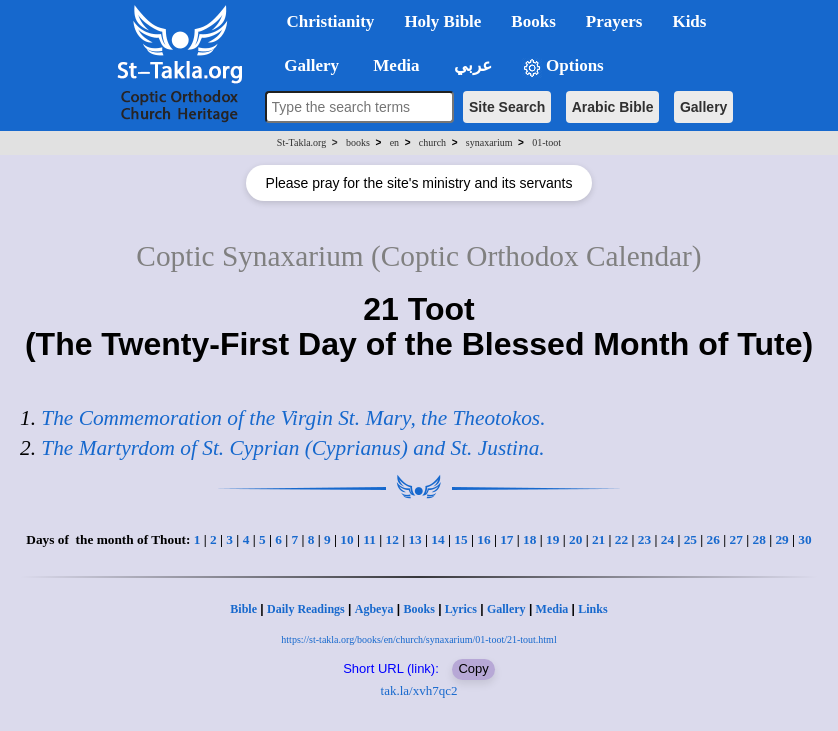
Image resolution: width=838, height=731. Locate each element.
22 (621, 539)
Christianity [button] (331, 21)
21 (598, 539)
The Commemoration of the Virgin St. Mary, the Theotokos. (293, 418)
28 (758, 539)
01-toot (546, 142)
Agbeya (374, 609)
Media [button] (394, 65)
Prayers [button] (614, 21)
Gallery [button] (306, 65)
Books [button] (533, 21)
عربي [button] (471, 65)
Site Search (507, 107)
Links (592, 609)
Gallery (703, 107)
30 (804, 539)
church (432, 142)
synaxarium (489, 142)
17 (506, 539)
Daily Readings (306, 609)
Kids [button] (689, 21)
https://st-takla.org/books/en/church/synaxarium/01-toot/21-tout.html (418, 639)
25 (690, 539)
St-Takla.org (301, 142)
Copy (473, 668)
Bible (243, 609)
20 (575, 539)
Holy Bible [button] (442, 21)
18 (529, 539)
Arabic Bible (613, 107)
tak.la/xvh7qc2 (419, 690)
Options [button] (563, 66)
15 (460, 539)
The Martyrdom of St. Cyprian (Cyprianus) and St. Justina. (292, 448)
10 (346, 539)
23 (644, 539)
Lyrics (461, 609)
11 (369, 539)
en (394, 142)
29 (781, 539)
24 (667, 539)
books (358, 142)
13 (414, 539)
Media (552, 609)
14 (437, 539)
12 (391, 539)
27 (736, 539)
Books (418, 609)
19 (552, 539)
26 (713, 539)
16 (483, 539)
